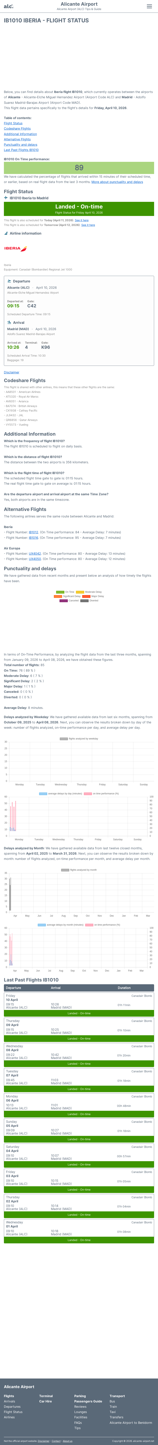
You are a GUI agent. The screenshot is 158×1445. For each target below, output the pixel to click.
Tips (77, 1428)
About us (67, 1441)
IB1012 (33, 532)
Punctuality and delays (20, 145)
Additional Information (20, 134)
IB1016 (33, 538)
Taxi (113, 1412)
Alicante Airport (79, 4)
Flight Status (13, 123)
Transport (117, 1396)
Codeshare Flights (17, 128)
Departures (12, 1407)
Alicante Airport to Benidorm (131, 1423)
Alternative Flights (17, 139)
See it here (82, 220)
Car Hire (45, 1401)
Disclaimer (43, 1441)
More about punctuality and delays (117, 182)
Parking (80, 1396)
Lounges (80, 1412)
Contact (56, 1441)
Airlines (9, 1417)
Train (113, 1407)
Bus (112, 1401)
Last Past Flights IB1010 (21, 150)
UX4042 (35, 553)
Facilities (80, 1417)
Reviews (80, 1407)
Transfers (116, 1417)
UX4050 (35, 559)
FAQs (78, 1423)
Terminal (46, 1396)
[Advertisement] (79, 57)
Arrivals (9, 1401)
